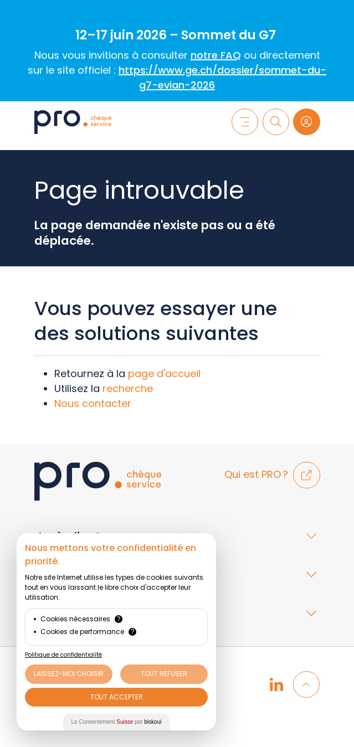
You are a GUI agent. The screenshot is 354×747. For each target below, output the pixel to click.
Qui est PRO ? (272, 474)
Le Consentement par (116, 722)
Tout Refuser (164, 673)
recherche (127, 388)
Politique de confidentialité (63, 655)
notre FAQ (216, 55)
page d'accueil (164, 373)
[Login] (306, 122)
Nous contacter (92, 403)
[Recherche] (276, 122)
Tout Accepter (116, 697)
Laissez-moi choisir (69, 673)
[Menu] (245, 122)
